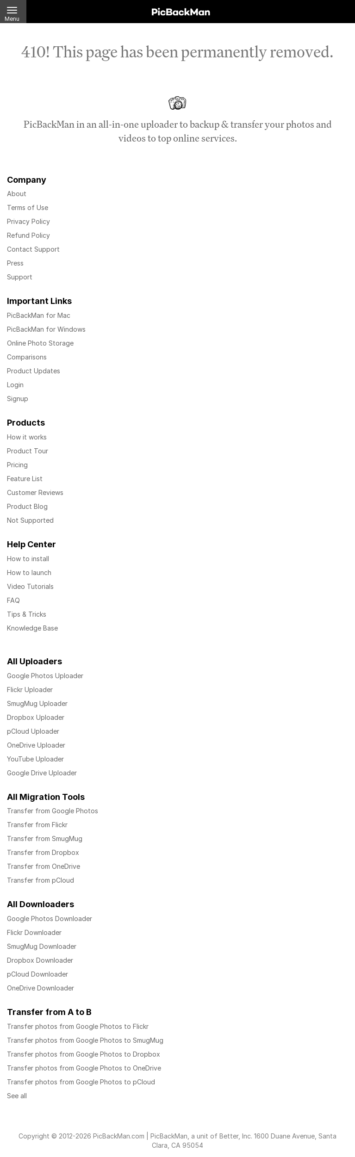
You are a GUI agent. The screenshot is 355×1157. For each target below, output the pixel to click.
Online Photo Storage (40, 343)
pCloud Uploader (33, 731)
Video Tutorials (30, 586)
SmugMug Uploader (37, 703)
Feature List (25, 479)
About (16, 194)
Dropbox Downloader (40, 960)
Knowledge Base (32, 628)
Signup (17, 398)
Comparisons (27, 357)
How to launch (29, 572)
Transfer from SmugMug (44, 838)
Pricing (17, 465)
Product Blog (27, 506)
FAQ (13, 600)
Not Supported (30, 520)
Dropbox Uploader (35, 717)
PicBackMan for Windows (46, 329)
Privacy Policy (28, 221)
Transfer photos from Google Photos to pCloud (81, 1082)
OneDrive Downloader (40, 988)
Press (15, 263)
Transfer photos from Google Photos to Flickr (78, 1026)
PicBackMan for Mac (38, 315)
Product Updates (33, 371)
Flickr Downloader (34, 932)
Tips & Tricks (26, 614)
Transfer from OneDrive (43, 866)
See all (17, 1096)
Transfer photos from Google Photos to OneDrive (84, 1068)
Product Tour (27, 451)
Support (19, 277)
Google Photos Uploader (45, 676)
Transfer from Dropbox (43, 852)
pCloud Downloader (37, 974)
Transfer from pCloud (40, 880)
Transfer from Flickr (37, 825)
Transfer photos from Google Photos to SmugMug (85, 1040)
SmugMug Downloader (41, 946)
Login (15, 385)
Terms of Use (27, 207)
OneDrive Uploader (36, 745)
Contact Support (33, 249)
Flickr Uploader (30, 689)
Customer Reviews (35, 492)
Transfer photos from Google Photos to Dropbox (83, 1054)
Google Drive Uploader (42, 773)
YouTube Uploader (35, 759)
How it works (27, 437)
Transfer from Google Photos (52, 811)
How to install (28, 559)
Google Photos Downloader (49, 918)
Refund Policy (28, 235)
